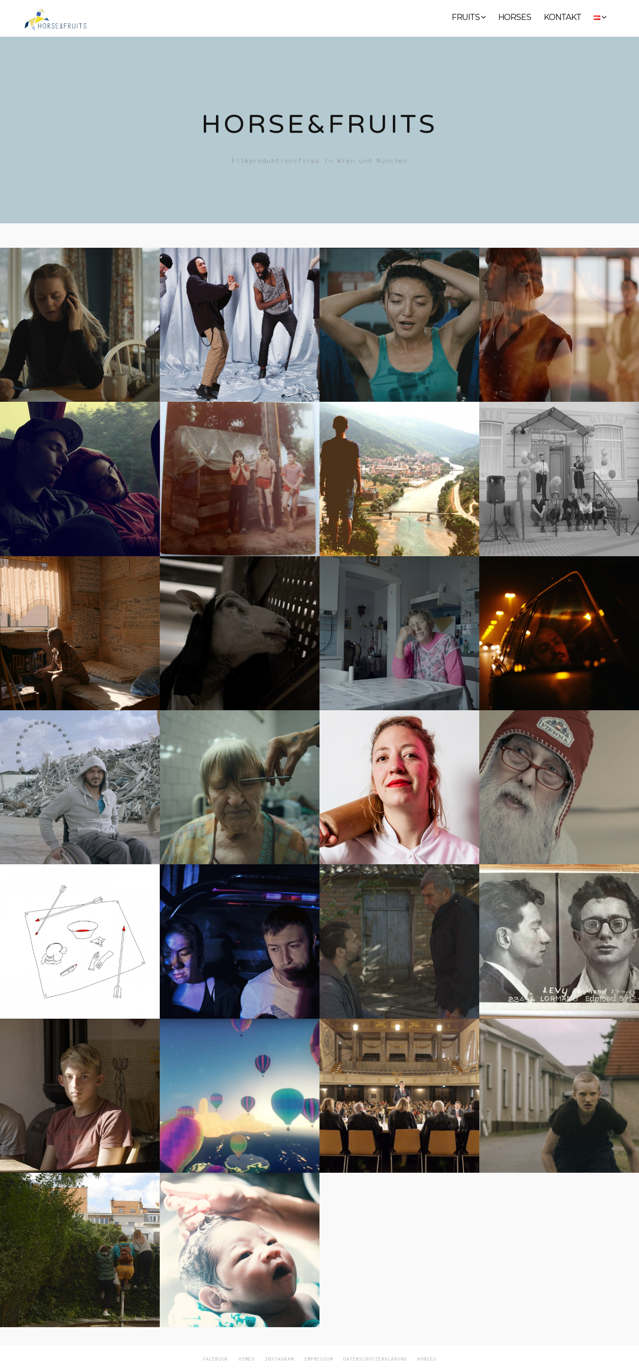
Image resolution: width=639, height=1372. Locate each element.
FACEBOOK (215, 1359)
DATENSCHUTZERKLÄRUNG (375, 1359)
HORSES (514, 17)
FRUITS (466, 17)
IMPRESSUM (318, 1359)
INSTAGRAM (279, 1359)
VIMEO (246, 1359)
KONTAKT (562, 17)
